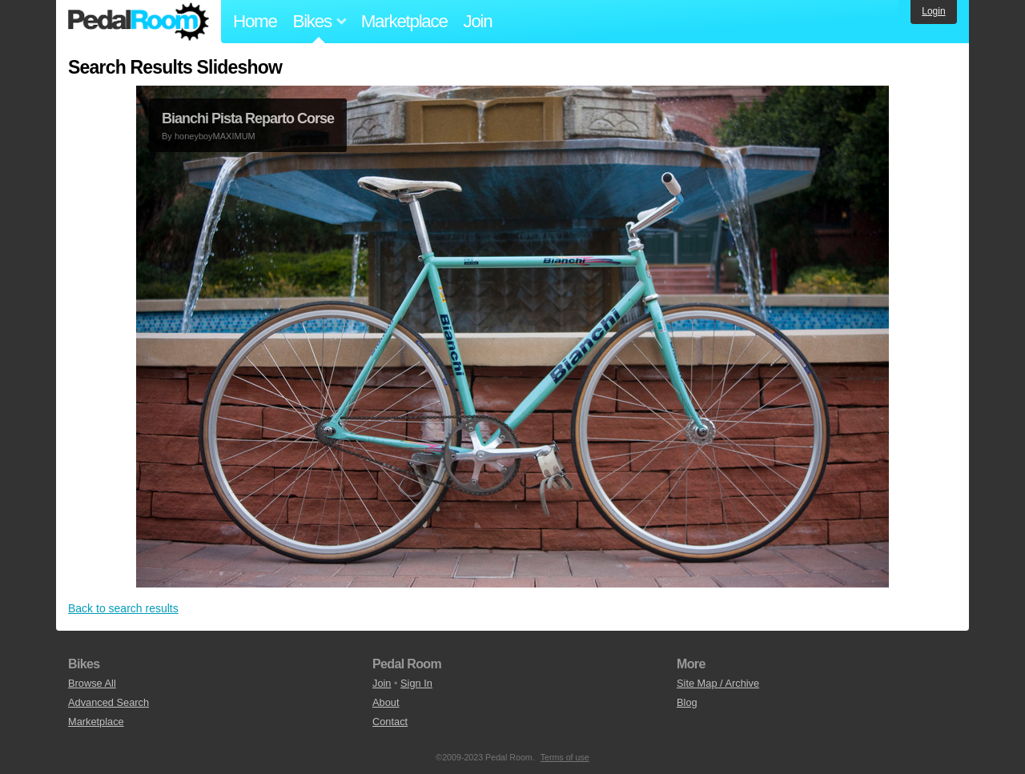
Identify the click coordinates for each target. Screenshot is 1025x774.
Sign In (416, 683)
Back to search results (123, 608)
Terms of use (565, 757)
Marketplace (404, 21)
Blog (687, 702)
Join (478, 21)
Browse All (92, 683)
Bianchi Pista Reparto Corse (248, 118)
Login (933, 11)
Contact (390, 722)
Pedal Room (138, 21)
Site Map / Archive (718, 683)
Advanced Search (108, 702)
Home (255, 21)
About (385, 702)
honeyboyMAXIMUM (215, 136)
